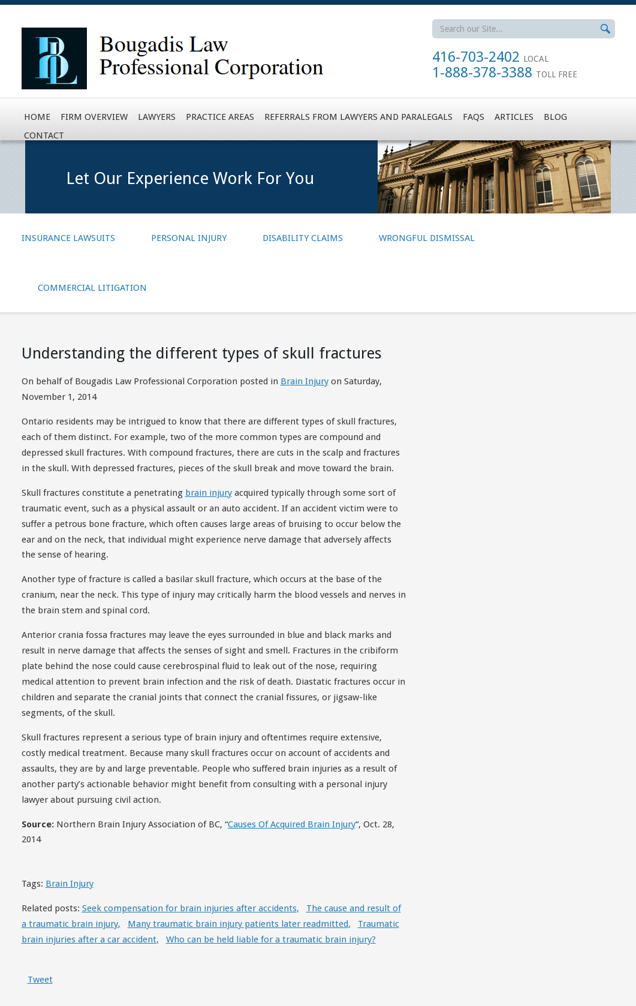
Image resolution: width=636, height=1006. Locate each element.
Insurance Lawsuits (68, 238)
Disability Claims (303, 238)
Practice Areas (220, 117)
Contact (44, 135)
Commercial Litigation (92, 287)
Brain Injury (304, 381)
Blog (555, 117)
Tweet (40, 979)
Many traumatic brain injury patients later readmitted (239, 923)
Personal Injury (189, 238)
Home (37, 117)
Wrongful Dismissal (427, 238)
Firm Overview (94, 117)
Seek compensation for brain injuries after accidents (190, 908)
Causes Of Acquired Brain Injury (291, 824)
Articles (514, 117)
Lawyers (157, 117)
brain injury (208, 492)
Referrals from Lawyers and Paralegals (358, 117)
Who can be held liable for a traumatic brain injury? (271, 939)
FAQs (473, 117)
